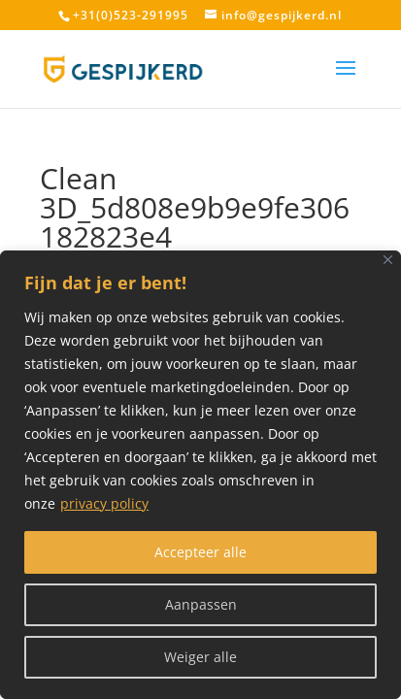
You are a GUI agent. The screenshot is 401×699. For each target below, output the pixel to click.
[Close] (388, 259)
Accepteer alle (200, 552)
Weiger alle (200, 657)
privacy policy (104, 503)
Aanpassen (201, 604)
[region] (200, 474)
